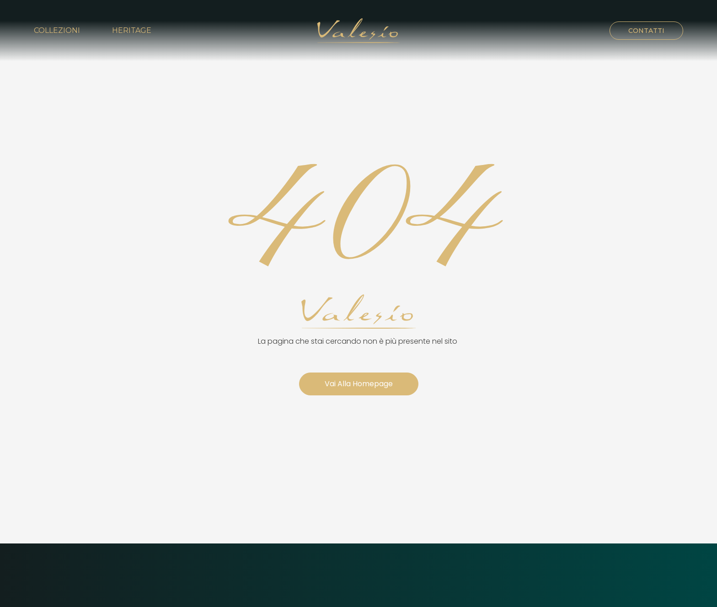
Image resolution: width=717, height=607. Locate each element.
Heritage (131, 30)
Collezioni (57, 30)
